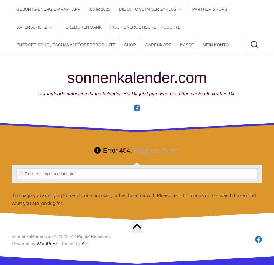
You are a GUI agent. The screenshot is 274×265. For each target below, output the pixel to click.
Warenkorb (158, 44)
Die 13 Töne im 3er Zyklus (147, 9)
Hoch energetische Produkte (145, 27)
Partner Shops (209, 9)
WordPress (47, 243)
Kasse (187, 44)
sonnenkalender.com (137, 77)
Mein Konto (216, 44)
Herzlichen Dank (82, 27)
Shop (130, 44)
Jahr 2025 (99, 9)
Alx (84, 243)
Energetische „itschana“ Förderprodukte (66, 44)
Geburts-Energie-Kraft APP (48, 9)
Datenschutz (31, 27)
